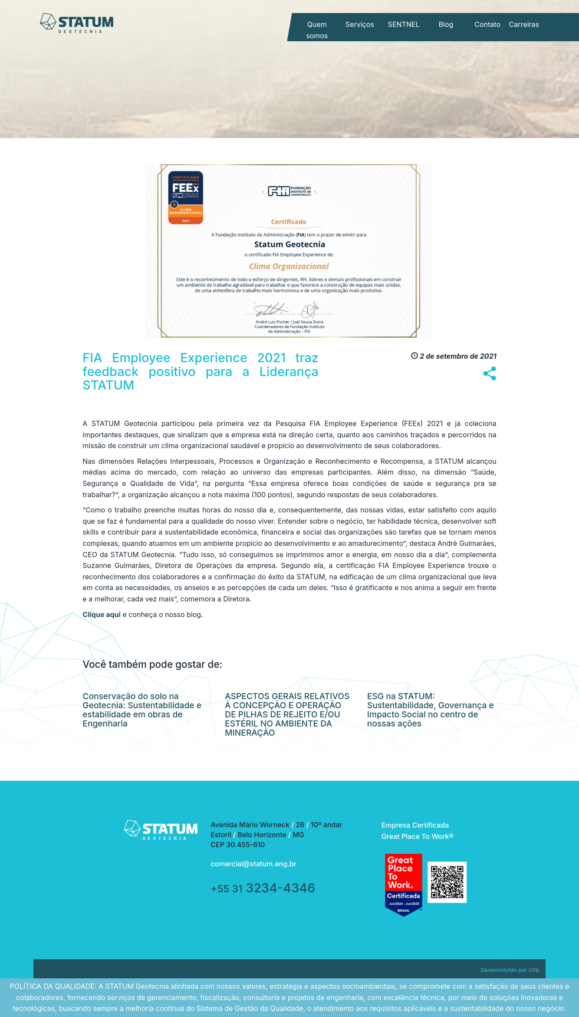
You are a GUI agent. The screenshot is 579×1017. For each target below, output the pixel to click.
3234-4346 (263, 887)
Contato (487, 24)
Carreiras (524, 24)
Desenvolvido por (510, 970)
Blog (446, 24)
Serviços (359, 24)
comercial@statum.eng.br (253, 863)
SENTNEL (404, 24)
